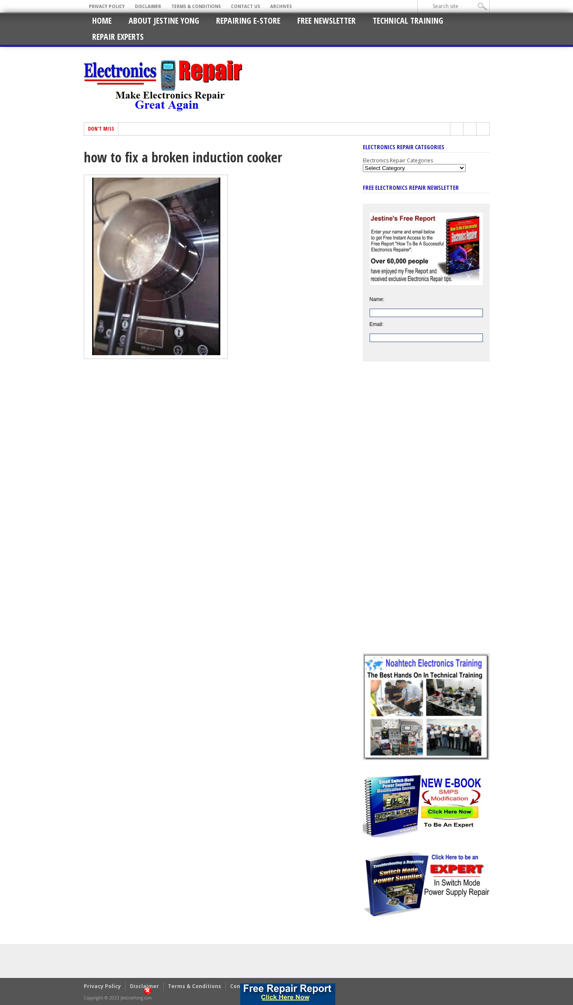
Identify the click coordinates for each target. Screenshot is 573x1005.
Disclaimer (148, 6)
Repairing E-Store (248, 20)
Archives (281, 6)
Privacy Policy (107, 6)
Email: (377, 324)
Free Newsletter (326, 20)
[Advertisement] (426, 514)
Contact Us (245, 6)
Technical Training (408, 20)
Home (102, 20)
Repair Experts (118, 36)
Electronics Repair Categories (398, 160)
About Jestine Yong (164, 20)
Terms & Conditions (196, 6)
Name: (377, 299)
